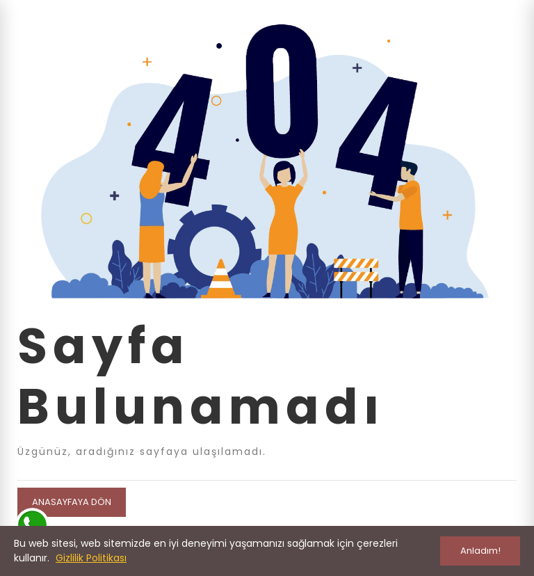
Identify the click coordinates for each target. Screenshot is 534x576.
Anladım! (480, 550)
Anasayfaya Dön (71, 502)
